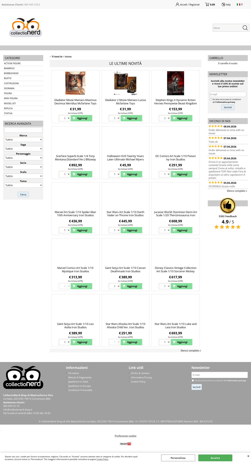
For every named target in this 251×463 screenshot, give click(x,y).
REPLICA (8, 108)
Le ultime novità (125, 63)
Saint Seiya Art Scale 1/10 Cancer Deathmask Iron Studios (125, 269)
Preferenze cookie (125, 435)
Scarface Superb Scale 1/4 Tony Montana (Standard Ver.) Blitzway (75, 157)
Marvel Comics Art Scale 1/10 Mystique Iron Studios (75, 269)
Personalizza (178, 457)
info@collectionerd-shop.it (17, 409)
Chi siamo (73, 373)
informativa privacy (225, 102)
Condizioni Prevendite (80, 390)
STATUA (8, 113)
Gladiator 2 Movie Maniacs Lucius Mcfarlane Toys (125, 101)
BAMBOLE (9, 68)
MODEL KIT (10, 103)
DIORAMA (9, 88)
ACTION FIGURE (12, 63)
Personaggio (23, 153)
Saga (23, 144)
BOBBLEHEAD (11, 73)
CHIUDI (248, 456)
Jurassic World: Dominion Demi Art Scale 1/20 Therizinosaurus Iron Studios (175, 215)
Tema (23, 181)
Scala (23, 171)
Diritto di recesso (140, 373)
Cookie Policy (102, 459)
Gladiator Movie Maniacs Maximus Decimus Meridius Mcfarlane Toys (75, 101)
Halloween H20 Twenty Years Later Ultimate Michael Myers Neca (125, 159)
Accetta (215, 457)
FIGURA (8, 93)
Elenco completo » (191, 350)
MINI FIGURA (11, 98)
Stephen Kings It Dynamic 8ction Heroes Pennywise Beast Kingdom (175, 101)
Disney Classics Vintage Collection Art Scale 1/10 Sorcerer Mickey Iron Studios (175, 271)
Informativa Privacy (141, 377)
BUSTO (7, 78)
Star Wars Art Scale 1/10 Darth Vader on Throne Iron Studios (125, 213)
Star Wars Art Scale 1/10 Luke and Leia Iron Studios (176, 325)
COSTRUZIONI (11, 83)
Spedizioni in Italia (78, 381)
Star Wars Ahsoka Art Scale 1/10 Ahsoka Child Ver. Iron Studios (125, 325)
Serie (23, 162)
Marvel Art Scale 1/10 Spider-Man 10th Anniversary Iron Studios (75, 213)
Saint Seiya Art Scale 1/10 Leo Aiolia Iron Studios (75, 325)
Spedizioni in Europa (79, 385)
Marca (23, 135)
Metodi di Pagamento (80, 377)
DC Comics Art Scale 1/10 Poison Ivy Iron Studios (175, 157)
